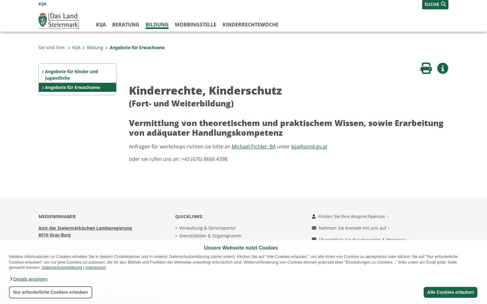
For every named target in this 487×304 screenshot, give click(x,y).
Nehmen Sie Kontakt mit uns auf (350, 228)
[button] (28, 279)
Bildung (157, 24)
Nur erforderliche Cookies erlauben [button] (50, 292)
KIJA (101, 24)
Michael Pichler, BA (254, 146)
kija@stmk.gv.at (309, 146)
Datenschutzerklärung (62, 267)
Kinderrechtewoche (251, 24)
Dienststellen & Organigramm (210, 236)
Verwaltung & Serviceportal (207, 228)
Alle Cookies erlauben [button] (450, 292)
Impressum (95, 267)
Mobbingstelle (195, 24)
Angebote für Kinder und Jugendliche (71, 74)
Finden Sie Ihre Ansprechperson (350, 216)
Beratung (125, 24)
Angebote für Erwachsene (135, 47)
